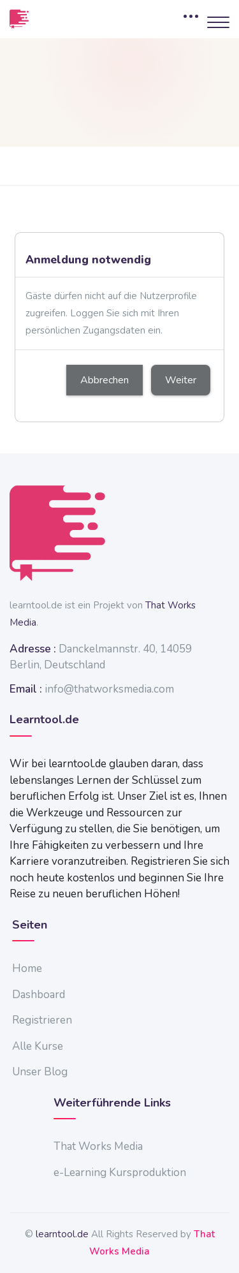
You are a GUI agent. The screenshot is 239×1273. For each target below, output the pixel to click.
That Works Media (98, 1146)
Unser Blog (40, 1071)
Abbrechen (104, 380)
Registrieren (42, 1020)
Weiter (180, 380)
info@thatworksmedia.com (109, 689)
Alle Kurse (37, 1046)
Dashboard (38, 994)
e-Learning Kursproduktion (120, 1172)
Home (27, 968)
